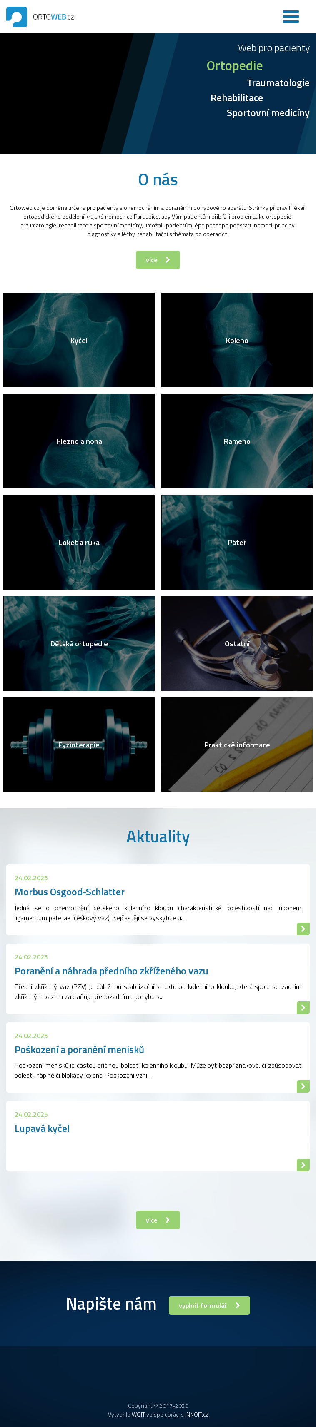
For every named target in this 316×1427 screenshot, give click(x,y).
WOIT (138, 1414)
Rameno (237, 441)
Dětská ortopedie (79, 643)
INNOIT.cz (196, 1414)
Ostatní (237, 643)
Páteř (237, 542)
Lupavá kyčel (42, 1128)
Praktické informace (237, 744)
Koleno (237, 340)
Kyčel (79, 340)
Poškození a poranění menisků (79, 1049)
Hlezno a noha (79, 441)
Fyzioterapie (79, 744)
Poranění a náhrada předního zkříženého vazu (111, 970)
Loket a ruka (79, 542)
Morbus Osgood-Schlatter (70, 891)
